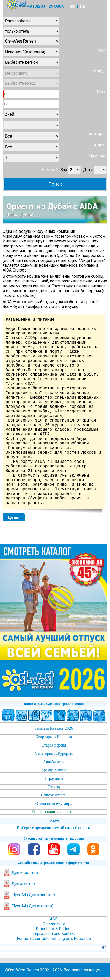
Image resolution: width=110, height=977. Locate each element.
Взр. (64, 169)
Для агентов (19, 883)
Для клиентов (20, 872)
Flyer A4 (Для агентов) (28, 906)
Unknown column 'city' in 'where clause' (31, 125)
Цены (13, 517)
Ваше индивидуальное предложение (54, 704)
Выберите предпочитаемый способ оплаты (54, 828)
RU (72, 6)
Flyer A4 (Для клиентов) (30, 894)
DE (82, 6)
